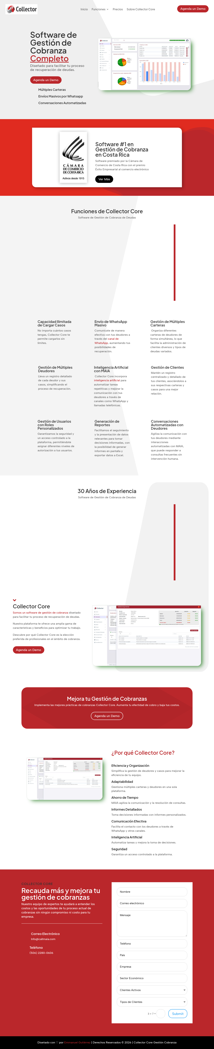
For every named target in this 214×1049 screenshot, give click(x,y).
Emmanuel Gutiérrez (77, 1042)
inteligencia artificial (107, 380)
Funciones (98, 9)
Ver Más (104, 179)
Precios (118, 9)
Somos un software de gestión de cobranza (40, 612)
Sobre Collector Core (141, 9)
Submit (177, 1014)
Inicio (84, 9)
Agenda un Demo (192, 9)
